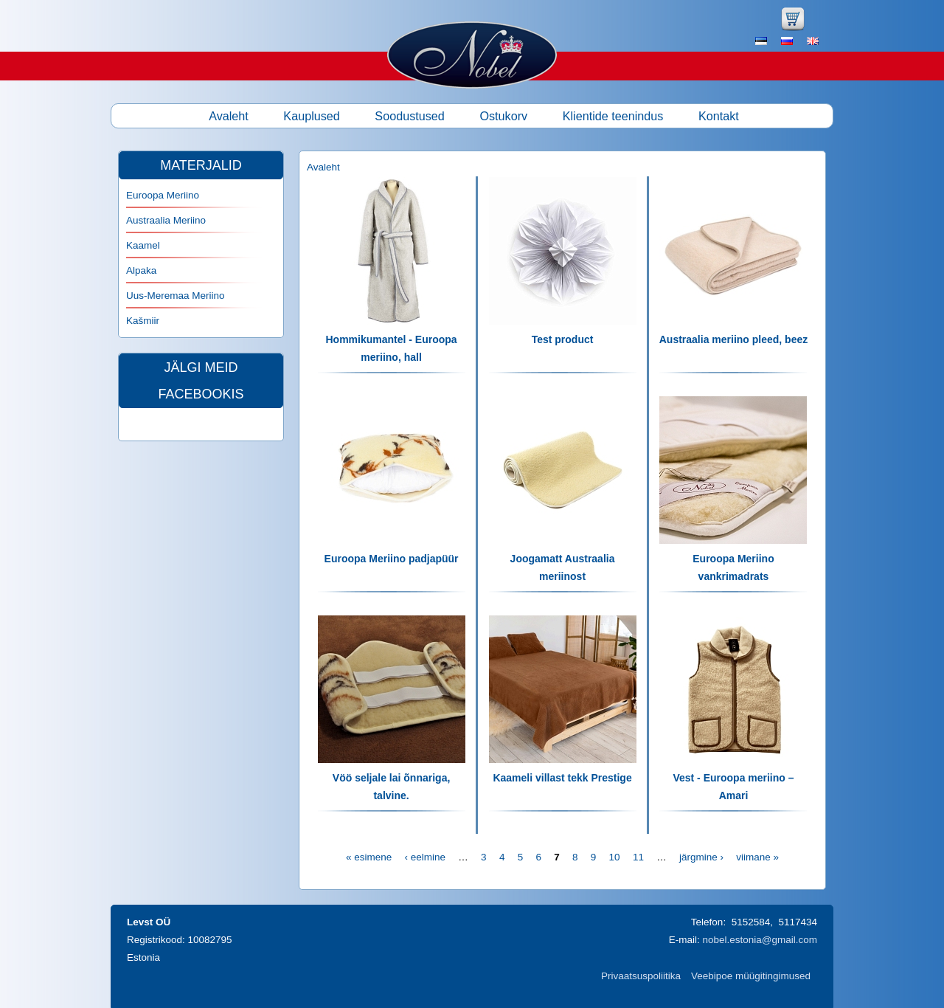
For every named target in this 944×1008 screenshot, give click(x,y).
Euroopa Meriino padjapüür (391, 559)
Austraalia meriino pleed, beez (733, 339)
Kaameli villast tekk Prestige (562, 778)
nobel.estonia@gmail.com (759, 939)
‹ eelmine (425, 857)
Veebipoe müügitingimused (751, 975)
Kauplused (311, 115)
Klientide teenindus (613, 115)
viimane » (757, 857)
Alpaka (141, 270)
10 (614, 857)
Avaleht (229, 115)
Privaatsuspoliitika (641, 975)
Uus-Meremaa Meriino (175, 295)
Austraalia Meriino (166, 220)
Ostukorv (503, 115)
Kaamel (143, 245)
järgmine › (701, 857)
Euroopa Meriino (162, 195)
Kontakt (718, 115)
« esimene (369, 857)
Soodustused (410, 115)
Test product (563, 339)
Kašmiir (142, 320)
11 (638, 857)
